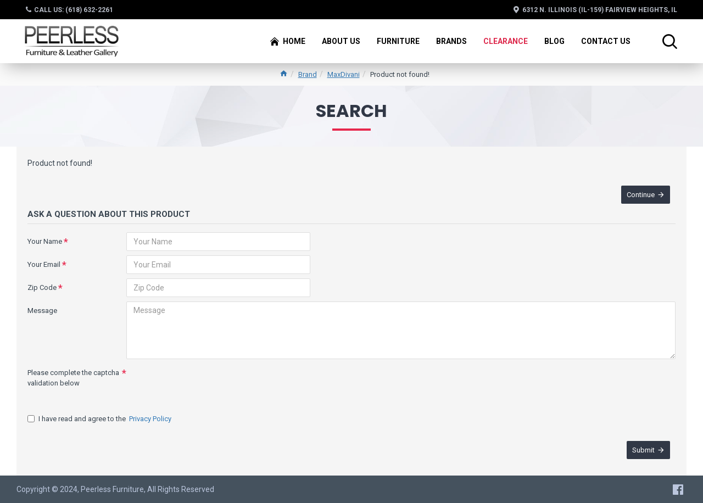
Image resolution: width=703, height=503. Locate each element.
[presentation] (203, 383)
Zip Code (42, 287)
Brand (307, 74)
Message (42, 310)
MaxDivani (343, 74)
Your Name (44, 241)
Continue (641, 195)
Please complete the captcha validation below (73, 378)
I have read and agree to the (100, 418)
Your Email (43, 264)
